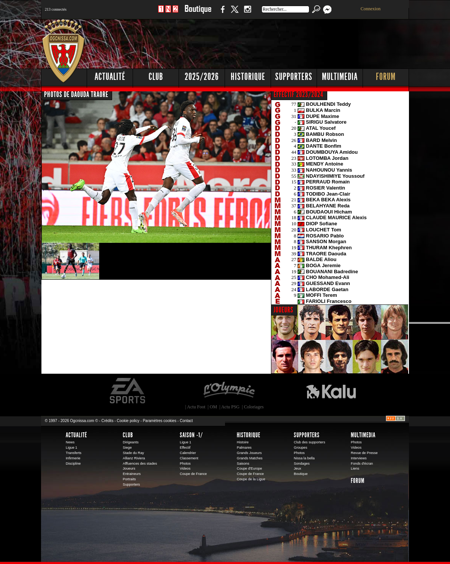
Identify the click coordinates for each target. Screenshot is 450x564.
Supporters (293, 76)
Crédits (107, 421)
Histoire (243, 442)
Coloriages (254, 406)
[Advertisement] (271, 42)
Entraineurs (132, 474)
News (70, 442)
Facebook (221, 13)
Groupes (300, 447)
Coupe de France (193, 474)
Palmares (244, 447)
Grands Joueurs (249, 453)
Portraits (129, 479)
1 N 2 (168, 13)
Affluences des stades (140, 463)
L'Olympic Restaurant (228, 391)
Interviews (359, 458)
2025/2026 (202, 76)
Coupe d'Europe (249, 468)
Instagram (247, 13)
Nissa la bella (304, 458)
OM (213, 406)
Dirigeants (131, 442)
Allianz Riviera (134, 458)
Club (156, 76)
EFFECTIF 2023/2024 (298, 94)
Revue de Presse (364, 453)
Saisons (243, 463)
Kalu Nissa (331, 391)
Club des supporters (309, 442)
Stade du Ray (133, 453)
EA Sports (128, 391)
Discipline (73, 463)
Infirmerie (73, 458)
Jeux (297, 468)
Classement (189, 458)
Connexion (371, 8)
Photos (185, 463)
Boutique (198, 13)
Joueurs (129, 468)
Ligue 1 (71, 447)
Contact (186, 421)
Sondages (302, 463)
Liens (355, 468)
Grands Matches (250, 458)
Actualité (110, 76)
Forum (386, 76)
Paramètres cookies (159, 421)
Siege (127, 447)
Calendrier (188, 453)
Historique (248, 76)
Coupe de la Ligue (251, 479)
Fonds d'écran (362, 463)
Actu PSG (230, 406)
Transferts (73, 453)
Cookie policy (128, 421)
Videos (185, 468)
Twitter (234, 13)
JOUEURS (283, 309)
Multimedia (340, 76)
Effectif (185, 447)
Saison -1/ (191, 435)
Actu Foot (196, 406)
